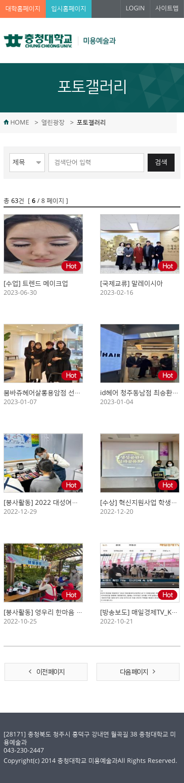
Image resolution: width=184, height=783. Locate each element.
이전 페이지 (50, 672)
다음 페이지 (134, 672)
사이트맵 (167, 8)
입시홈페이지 (68, 9)
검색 (161, 162)
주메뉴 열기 (169, 40)
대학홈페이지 (22, 9)
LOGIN (135, 8)
